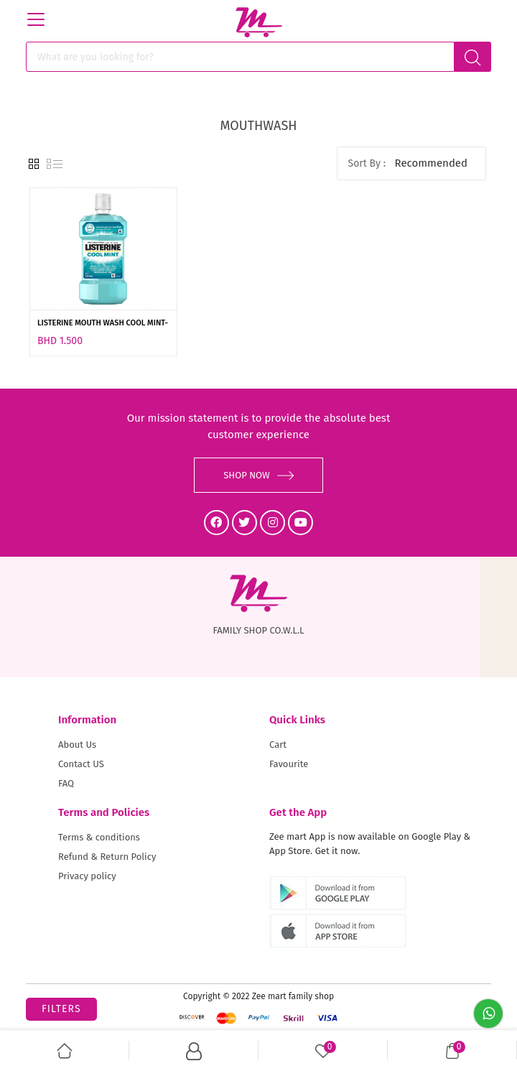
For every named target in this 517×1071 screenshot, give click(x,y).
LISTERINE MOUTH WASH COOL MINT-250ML (102, 324)
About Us (77, 744)
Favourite (288, 764)
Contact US (81, 764)
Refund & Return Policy (107, 856)
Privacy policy (87, 876)
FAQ (66, 783)
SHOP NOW (258, 475)
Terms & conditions (99, 837)
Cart (278, 744)
